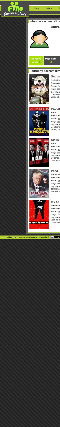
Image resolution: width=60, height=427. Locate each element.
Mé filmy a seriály (36, 60)
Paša (54, 171)
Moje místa (50, 60)
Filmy (36, 8)
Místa (49, 8)
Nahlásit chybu (12, 237)
